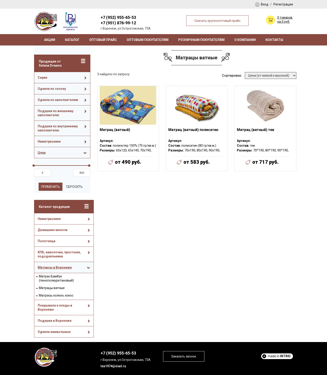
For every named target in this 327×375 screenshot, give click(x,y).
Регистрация (283, 4)
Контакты (274, 40)
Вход (264, 4)
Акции (49, 40)
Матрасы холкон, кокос (56, 295)
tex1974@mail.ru (113, 366)
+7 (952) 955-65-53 (118, 17)
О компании (245, 40)
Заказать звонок (183, 356)
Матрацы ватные (52, 288)
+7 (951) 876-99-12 (118, 22)
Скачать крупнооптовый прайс (217, 21)
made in (279, 356)
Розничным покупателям (201, 40)
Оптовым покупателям (147, 40)
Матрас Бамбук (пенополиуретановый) (56, 278)
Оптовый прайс (103, 40)
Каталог (72, 40)
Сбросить (74, 187)
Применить (50, 187)
